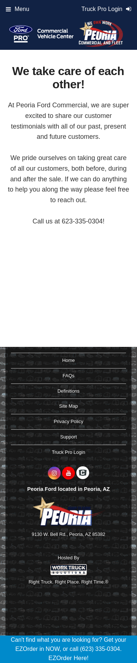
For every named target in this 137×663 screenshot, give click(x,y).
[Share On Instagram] (54, 473)
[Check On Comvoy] (82, 473)
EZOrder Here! (68, 658)
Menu (17, 9)
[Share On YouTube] (68, 473)
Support (68, 437)
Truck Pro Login (68, 452)
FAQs (68, 375)
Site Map (68, 406)
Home (68, 360)
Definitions (68, 391)
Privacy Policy (68, 421)
